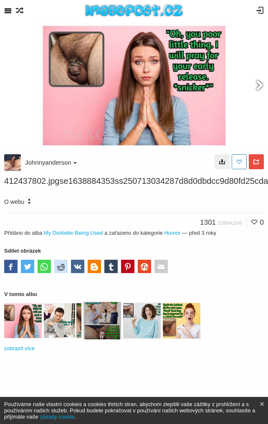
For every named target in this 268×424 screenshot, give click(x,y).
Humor (172, 233)
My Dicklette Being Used (73, 233)
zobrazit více (19, 348)
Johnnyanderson (51, 162)
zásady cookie (57, 417)
